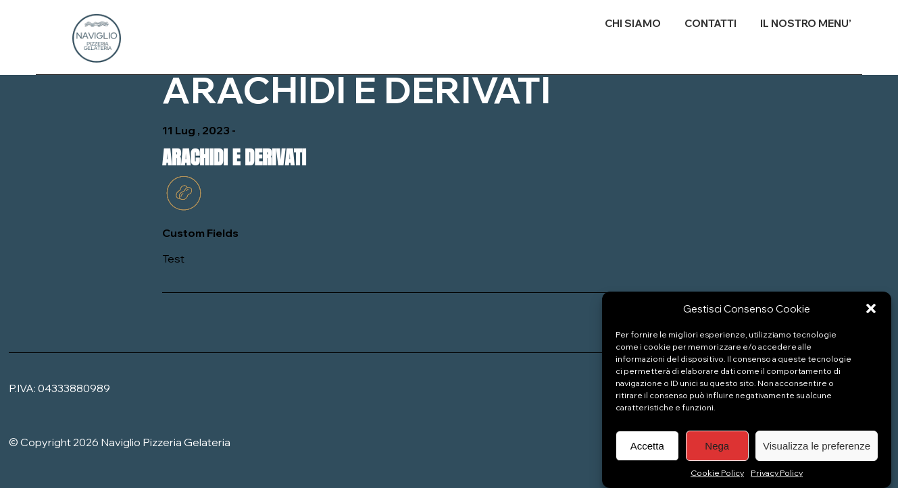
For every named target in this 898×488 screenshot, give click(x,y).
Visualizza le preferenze (816, 451)
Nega (717, 451)
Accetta (647, 451)
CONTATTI (710, 23)
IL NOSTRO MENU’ (805, 23)
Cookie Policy (717, 479)
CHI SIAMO (633, 23)
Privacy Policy (777, 479)
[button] (871, 314)
